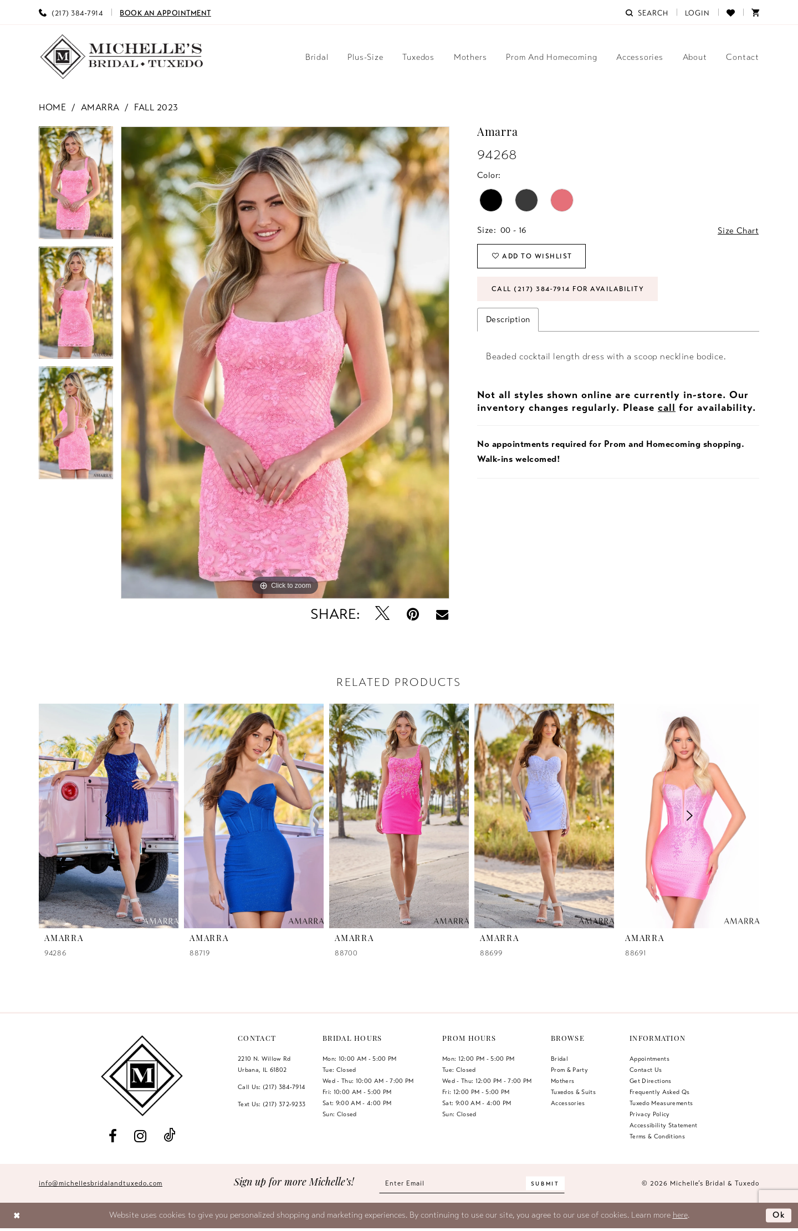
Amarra (100, 107)
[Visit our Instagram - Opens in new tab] (139, 1135)
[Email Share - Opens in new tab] (442, 614)
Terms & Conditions (657, 1136)
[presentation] (254, 816)
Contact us (646, 1070)
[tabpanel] (76, 186)
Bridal (559, 1058)
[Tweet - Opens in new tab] (382, 614)
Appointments (649, 1058)
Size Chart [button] (738, 231)
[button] (698, 12)
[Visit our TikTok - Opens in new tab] (169, 1136)
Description (508, 319)
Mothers (562, 1081)
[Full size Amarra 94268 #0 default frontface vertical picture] (285, 362)
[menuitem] (70, 12)
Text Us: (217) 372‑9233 (271, 1104)
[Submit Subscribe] (545, 1184)
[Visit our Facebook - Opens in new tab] (112, 1135)
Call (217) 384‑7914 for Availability (568, 288)
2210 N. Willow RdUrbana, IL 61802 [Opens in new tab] (264, 1064)
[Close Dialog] (17, 1215)
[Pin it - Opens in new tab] (413, 614)
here (680, 1215)
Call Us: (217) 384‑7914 (271, 1087)
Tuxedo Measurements (661, 1103)
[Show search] (646, 12)
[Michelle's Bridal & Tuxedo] (122, 56)
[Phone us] (70, 12)
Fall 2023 (156, 107)
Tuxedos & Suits (573, 1092)
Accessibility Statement (664, 1125)
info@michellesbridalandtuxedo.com (100, 1183)
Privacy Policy (650, 1114)
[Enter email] (472, 1183)
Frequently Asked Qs (659, 1092)
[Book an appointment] (165, 12)
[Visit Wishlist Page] (730, 12)
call (667, 407)
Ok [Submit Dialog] (779, 1215)
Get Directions (651, 1081)
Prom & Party (569, 1070)
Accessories (568, 1103)
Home (52, 107)
